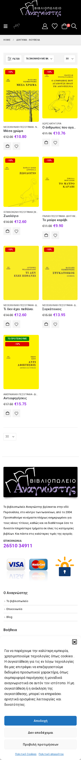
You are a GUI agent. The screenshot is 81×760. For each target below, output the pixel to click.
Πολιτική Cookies (26, 754)
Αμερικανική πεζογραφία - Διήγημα (23, 394)
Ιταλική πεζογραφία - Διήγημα (59, 216)
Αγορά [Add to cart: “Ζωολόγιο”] (7, 231)
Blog (9, 617)
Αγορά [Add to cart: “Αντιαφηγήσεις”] (7, 413)
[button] (74, 641)
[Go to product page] (21, 95)
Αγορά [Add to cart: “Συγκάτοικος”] (46, 324)
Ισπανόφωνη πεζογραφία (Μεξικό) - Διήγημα (29, 212)
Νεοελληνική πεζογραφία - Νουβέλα (24, 127)
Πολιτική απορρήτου (51, 754)
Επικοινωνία (14, 609)
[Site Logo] (40, 9)
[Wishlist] (54, 26)
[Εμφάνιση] (69, 59)
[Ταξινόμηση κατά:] (39, 59)
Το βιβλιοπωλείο (17, 601)
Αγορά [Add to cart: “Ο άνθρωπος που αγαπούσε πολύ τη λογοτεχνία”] (46, 142)
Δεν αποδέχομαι (40, 733)
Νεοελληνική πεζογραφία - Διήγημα (24, 305)
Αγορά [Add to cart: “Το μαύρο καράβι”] (46, 235)
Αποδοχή (41, 721)
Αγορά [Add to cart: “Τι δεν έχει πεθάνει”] (7, 324)
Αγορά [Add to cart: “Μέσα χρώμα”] (7, 146)
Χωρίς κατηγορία (51, 123)
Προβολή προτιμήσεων (40, 744)
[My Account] (44, 26)
